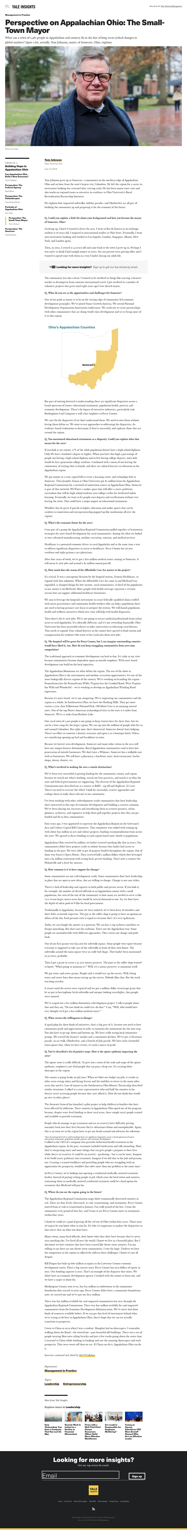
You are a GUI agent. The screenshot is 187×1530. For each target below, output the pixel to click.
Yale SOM (92, 1501)
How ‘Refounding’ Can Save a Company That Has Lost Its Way (53, 1429)
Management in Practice (17, 14)
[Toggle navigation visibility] (7, 6)
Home (60, 1501)
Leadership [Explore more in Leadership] (73, 1407)
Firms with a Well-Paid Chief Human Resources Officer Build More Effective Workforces (93, 1431)
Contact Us (68, 1501)
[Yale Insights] (23, 7)
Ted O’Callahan (87, 1355)
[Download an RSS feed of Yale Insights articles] (93, 1509)
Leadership (52, 1383)
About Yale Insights (80, 1501)
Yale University (102, 1501)
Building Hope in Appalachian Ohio (16, 167)
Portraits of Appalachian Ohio (14, 208)
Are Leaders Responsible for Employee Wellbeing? (113, 1428)
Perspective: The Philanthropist (13, 197)
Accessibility (124, 1501)
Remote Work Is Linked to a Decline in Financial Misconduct (73, 1429)
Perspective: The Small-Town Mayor (18, 219)
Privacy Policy (113, 1501)
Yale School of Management (171, 6)
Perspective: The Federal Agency (13, 186)
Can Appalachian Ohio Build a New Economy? (16, 175)
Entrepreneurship (74, 1383)
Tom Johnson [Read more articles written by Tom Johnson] (53, 160)
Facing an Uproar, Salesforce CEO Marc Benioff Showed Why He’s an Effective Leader (133, 1431)
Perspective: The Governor (13, 230)
